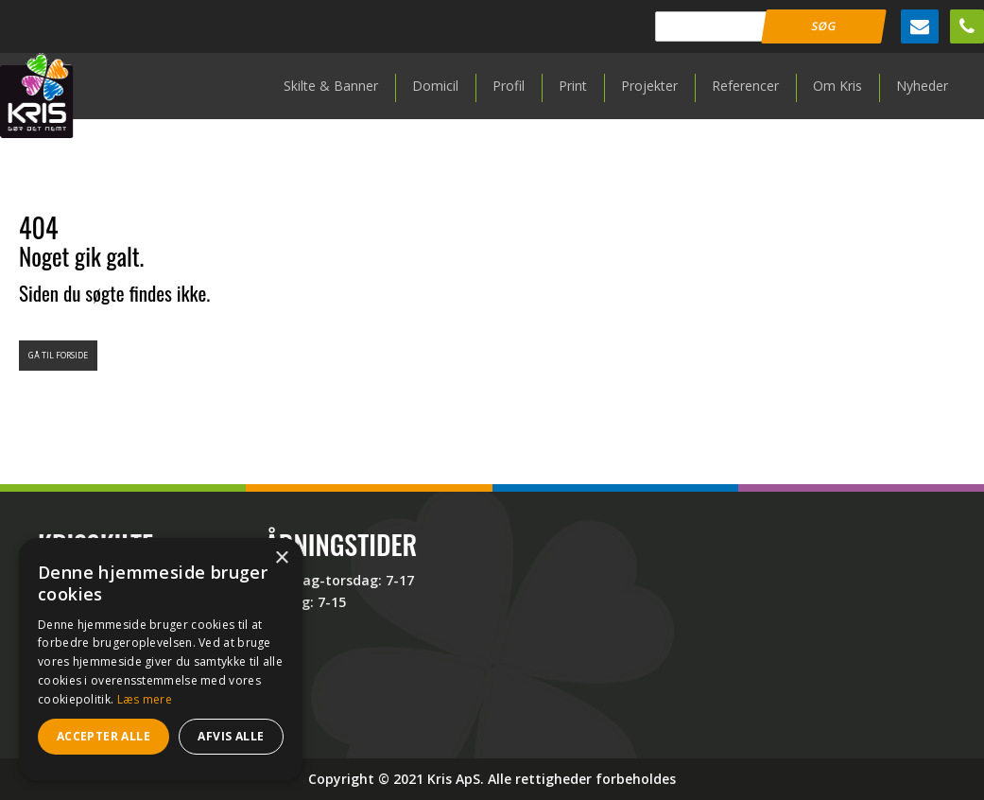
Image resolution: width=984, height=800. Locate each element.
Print (573, 86)
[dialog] (160, 659)
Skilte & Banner (331, 86)
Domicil (435, 86)
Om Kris (837, 86)
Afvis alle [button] (231, 736)
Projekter (649, 86)
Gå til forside (58, 355)
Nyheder (922, 86)
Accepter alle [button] (103, 736)
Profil (508, 86)
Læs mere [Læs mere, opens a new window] (144, 699)
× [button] (281, 558)
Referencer (745, 86)
